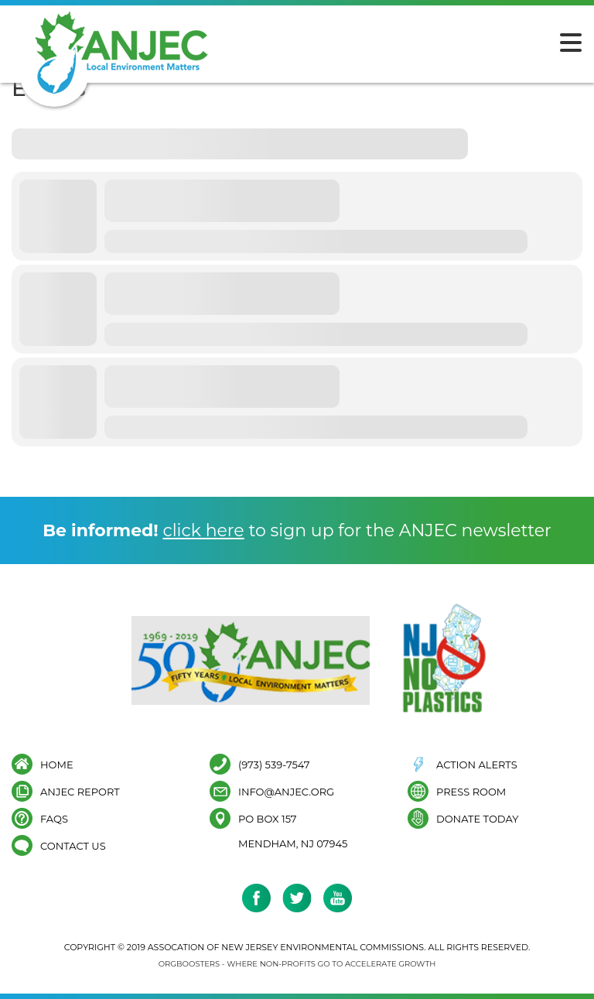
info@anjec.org (286, 791)
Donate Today (477, 818)
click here (203, 530)
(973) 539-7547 (274, 764)
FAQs (54, 818)
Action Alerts (476, 764)
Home (56, 764)
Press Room (471, 791)
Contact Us (73, 845)
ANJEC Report (80, 791)
